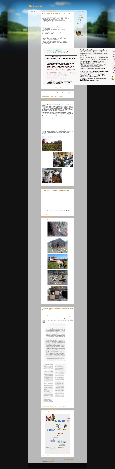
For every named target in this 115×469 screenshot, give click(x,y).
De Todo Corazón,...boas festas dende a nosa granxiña (55, 190)
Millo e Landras (80, 35)
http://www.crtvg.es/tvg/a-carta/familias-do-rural (52, 94)
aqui (49, 318)
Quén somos (45, 102)
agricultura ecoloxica (50, 214)
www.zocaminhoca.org (57, 37)
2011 (78, 24)
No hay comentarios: (62, 87)
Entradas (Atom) (50, 461)
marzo (79, 20)
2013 (78, 22)
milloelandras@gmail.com (46, 37)
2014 (78, 12)
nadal (61, 214)
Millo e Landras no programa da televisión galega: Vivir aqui (57, 92)
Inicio (53, 459)
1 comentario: (60, 96)
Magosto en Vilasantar (48, 412)
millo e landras (57, 214)
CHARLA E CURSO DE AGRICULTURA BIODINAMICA (56, 14)
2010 (78, 26)
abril (79, 19)
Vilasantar (64, 214)
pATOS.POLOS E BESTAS (48, 219)
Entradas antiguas (68, 459)
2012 (78, 23)
